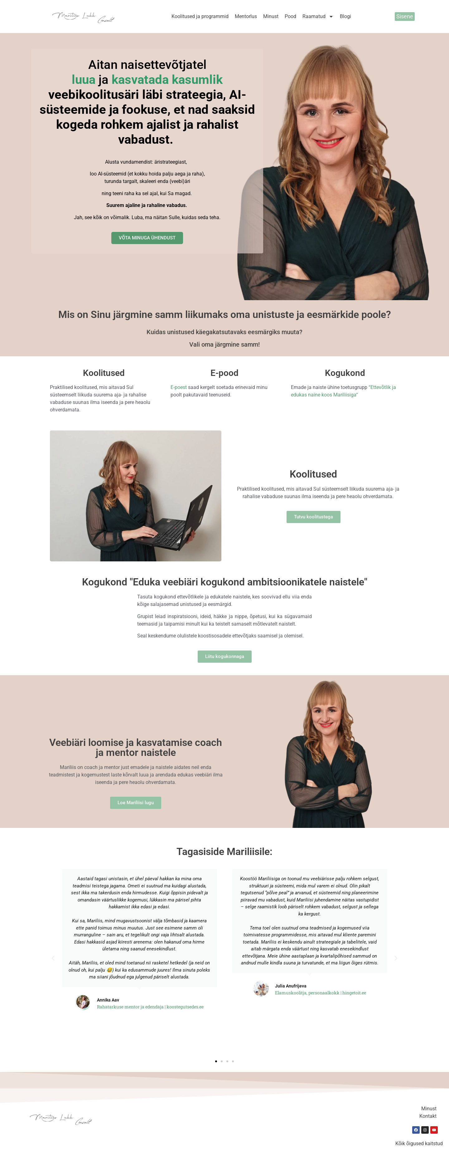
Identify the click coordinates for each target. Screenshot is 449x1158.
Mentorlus (246, 16)
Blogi (345, 16)
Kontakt (428, 1116)
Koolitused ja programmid (200, 16)
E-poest (179, 387)
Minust (270, 16)
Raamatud (318, 16)
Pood (290, 16)
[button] (53, 958)
